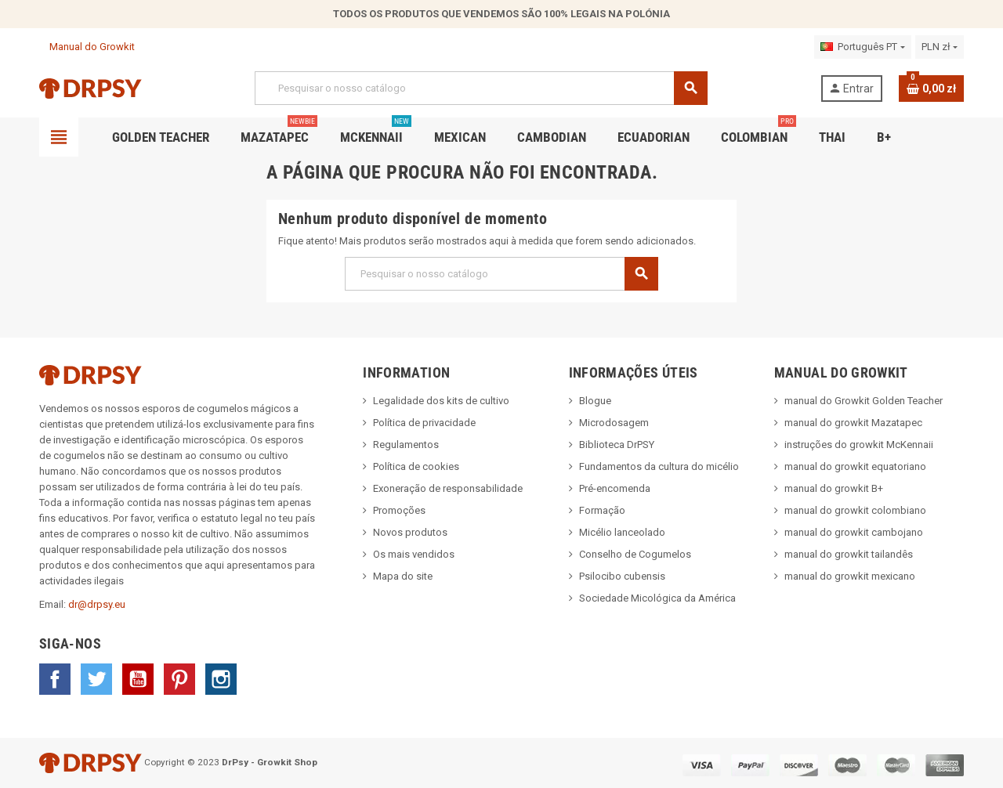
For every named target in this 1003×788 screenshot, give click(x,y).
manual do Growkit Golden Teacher (863, 401)
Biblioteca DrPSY (616, 444)
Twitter (96, 679)
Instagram (221, 679)
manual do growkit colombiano (855, 510)
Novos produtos (410, 532)
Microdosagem (614, 422)
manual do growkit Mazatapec (853, 422)
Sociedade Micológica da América (657, 598)
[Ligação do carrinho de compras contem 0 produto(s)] (931, 88)
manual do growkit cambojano (853, 532)
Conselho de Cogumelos (635, 554)
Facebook (55, 679)
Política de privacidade (424, 422)
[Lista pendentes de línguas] (862, 47)
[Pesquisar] (481, 88)
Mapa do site (403, 576)
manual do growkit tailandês (848, 554)
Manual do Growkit (87, 46)
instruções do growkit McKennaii (858, 444)
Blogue (595, 401)
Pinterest (179, 679)
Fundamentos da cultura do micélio (659, 466)
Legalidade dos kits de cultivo (441, 401)
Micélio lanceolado (622, 532)
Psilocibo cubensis (622, 576)
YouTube (138, 679)
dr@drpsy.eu (96, 604)
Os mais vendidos (413, 554)
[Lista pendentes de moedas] (939, 47)
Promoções (399, 510)
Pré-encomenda (614, 488)
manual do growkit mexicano (849, 576)
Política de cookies (416, 466)
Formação (602, 510)
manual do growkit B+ (833, 488)
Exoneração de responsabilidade (448, 488)
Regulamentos (406, 444)
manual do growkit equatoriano (855, 466)
